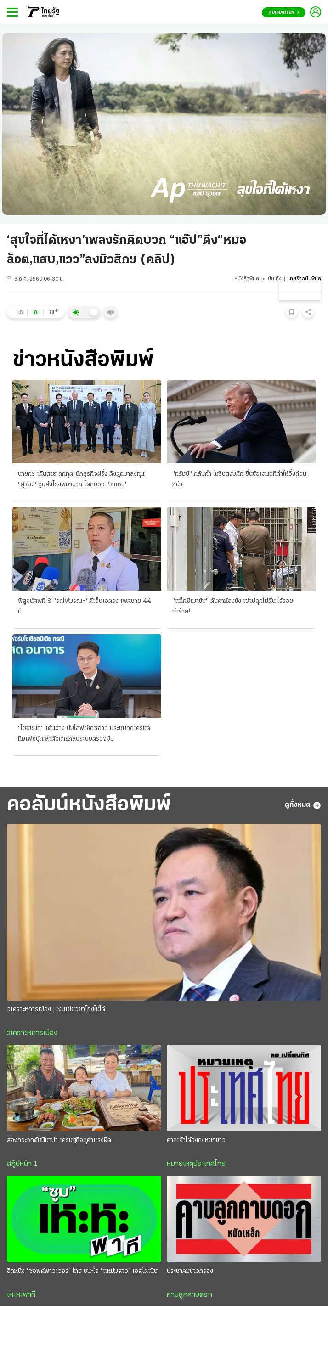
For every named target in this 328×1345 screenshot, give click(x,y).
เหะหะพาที (21, 1296)
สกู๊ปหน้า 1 (22, 1165)
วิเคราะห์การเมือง (32, 1034)
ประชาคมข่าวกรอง (190, 1272)
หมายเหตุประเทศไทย (196, 1165)
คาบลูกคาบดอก (189, 1296)
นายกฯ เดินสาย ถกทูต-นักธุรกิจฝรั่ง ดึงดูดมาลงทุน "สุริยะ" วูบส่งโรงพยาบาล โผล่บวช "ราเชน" (81, 479)
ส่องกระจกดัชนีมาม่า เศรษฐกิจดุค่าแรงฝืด (59, 1141)
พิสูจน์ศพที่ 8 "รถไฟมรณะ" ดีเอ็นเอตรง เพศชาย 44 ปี (84, 606)
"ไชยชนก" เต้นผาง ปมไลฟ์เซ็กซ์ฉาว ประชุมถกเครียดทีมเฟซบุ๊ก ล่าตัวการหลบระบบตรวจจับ (84, 734)
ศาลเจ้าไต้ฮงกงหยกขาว (196, 1141)
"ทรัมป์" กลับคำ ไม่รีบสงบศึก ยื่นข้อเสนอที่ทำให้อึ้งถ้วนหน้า (239, 479)
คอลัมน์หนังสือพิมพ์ (92, 805)
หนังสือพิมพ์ (246, 278)
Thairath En (284, 12)
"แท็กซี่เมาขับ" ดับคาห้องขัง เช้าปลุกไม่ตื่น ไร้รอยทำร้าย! (232, 606)
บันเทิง (275, 278)
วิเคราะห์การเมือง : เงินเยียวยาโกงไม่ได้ (56, 1010)
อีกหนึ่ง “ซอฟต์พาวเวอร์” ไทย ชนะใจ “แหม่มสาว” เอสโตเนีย (82, 1272)
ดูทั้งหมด (303, 806)
